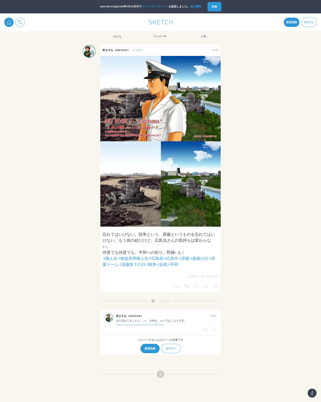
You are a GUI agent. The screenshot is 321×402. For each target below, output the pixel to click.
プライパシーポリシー (155, 6)
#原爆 (184, 258)
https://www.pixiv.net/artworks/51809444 (140, 324)
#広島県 (156, 258)
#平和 (173, 264)
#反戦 (162, 264)
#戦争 (151, 264)
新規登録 (291, 22)
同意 (214, 6)
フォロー (137, 50)
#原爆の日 (199, 258)
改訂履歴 (195, 6)
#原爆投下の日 (132, 264)
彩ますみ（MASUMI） (116, 50)
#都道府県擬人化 (133, 258)
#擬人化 (110, 258)
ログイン (309, 22)
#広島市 (171, 258)
